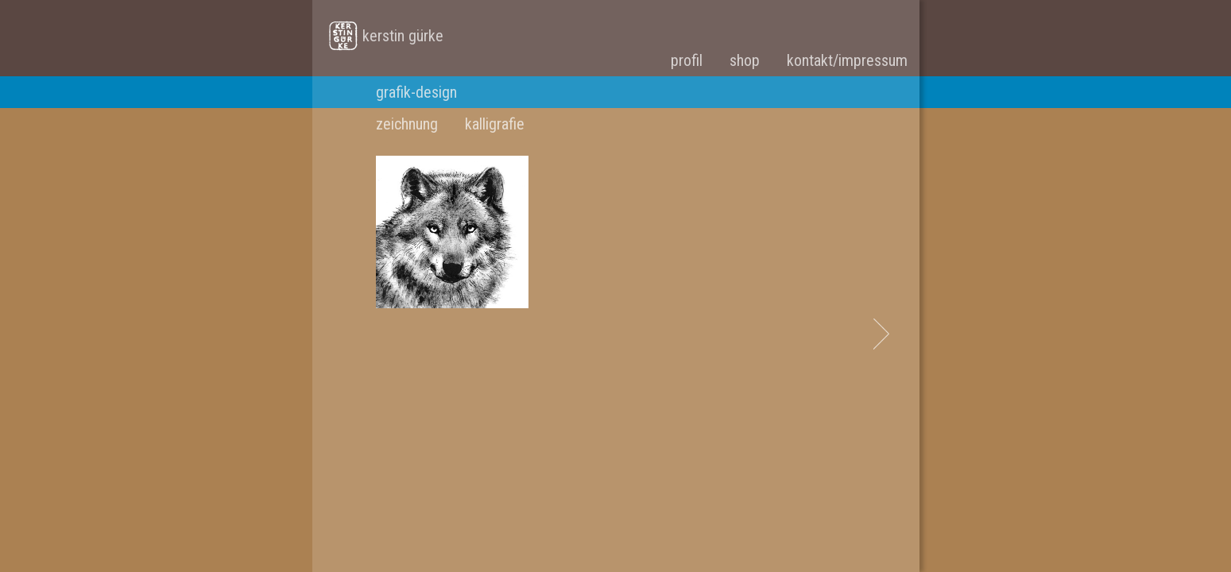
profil (687, 60)
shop (745, 60)
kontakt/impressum (847, 60)
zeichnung (407, 123)
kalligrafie (495, 123)
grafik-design (416, 92)
